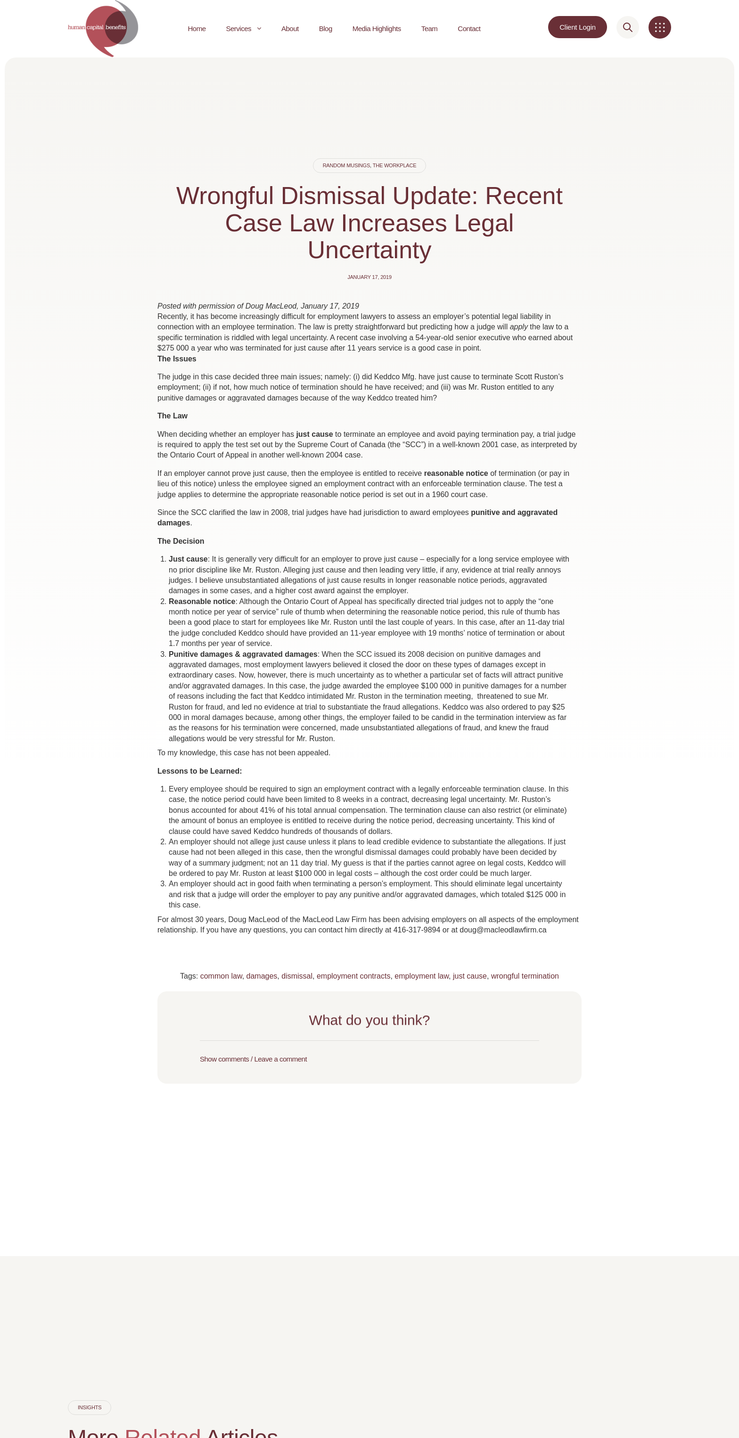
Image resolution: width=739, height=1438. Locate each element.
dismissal (296, 976)
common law (221, 976)
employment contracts (354, 976)
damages (262, 976)
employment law (421, 976)
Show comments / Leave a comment (253, 1059)
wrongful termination (525, 976)
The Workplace (395, 165)
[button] (369, 1059)
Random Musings (346, 165)
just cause (470, 976)
